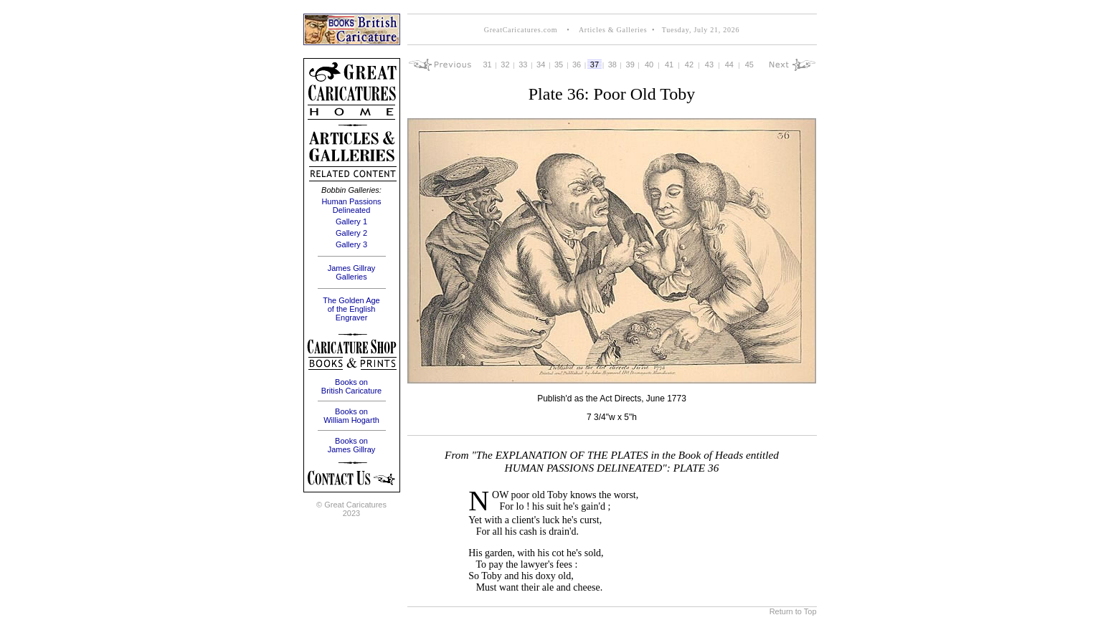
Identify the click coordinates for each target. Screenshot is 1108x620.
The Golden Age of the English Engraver (351, 309)
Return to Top (793, 611)
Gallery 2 (351, 233)
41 (669, 64)
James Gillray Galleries (352, 272)
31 (487, 64)
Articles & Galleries (612, 30)
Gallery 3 (351, 244)
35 (558, 64)
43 (709, 64)
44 (729, 64)
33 (523, 64)
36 (576, 64)
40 (649, 64)
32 (505, 64)
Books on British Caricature (351, 386)
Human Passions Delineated (351, 205)
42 (689, 64)
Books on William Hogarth (351, 415)
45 (749, 64)
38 (612, 64)
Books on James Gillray (352, 445)
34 (540, 64)
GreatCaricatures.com (520, 30)
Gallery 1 (351, 221)
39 (630, 64)
